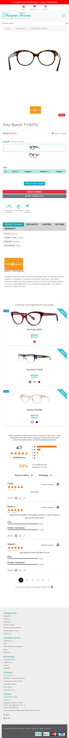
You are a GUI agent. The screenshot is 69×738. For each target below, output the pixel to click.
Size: (5, 168)
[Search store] (34, 23)
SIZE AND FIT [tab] (32, 224)
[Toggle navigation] (63, 15)
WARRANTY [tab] (10, 229)
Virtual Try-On (9, 690)
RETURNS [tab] (59, 224)
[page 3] (32, 580)
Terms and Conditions (12, 628)
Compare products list (13, 681)
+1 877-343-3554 (11, 697)
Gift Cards (8, 687)
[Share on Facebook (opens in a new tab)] (16, 499)
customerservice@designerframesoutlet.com (22, 710)
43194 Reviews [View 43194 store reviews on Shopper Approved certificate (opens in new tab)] (22, 457)
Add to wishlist (59, 134)
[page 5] (43, 580)
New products (9, 675)
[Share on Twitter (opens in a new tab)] (20, 498)
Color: (6, 142)
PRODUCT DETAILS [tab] (13, 224)
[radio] (46, 446)
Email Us (7, 700)
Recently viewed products (14, 678)
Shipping (7, 616)
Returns (7, 619)
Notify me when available (34, 183)
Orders (6, 665)
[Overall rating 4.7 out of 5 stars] (19, 453)
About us (7, 633)
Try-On (6, 311)
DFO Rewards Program (13, 646)
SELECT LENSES (34, 192)
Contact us (8, 641)
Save (61, 115)
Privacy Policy (9, 625)
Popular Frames (10, 684)
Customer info (9, 659)
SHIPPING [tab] (46, 224)
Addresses (8, 662)
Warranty (7, 622)
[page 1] (20, 580)
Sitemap (7, 652)
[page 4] (38, 580)
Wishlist (7, 668)
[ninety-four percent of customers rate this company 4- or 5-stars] (34, 466)
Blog (5, 649)
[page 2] (27, 580)
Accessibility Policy (11, 631)
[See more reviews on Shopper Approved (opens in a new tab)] (24, 498)
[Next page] (48, 580)
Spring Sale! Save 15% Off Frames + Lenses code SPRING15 (35, 2)
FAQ (5, 643)
